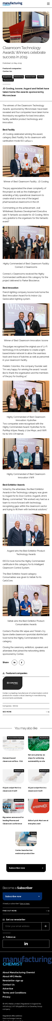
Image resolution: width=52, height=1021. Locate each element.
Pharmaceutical (8, 80)
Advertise (8, 988)
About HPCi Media (12, 976)
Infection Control (30, 76)
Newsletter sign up (13, 980)
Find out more (10, 911)
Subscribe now (17, 868)
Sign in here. (25, 904)
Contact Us (9, 984)
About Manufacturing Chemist (19, 972)
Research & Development (15, 737)
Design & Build (7, 76)
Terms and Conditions (14, 992)
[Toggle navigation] (48, 4)
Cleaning (40, 76)
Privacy (6, 997)
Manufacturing (18, 76)
